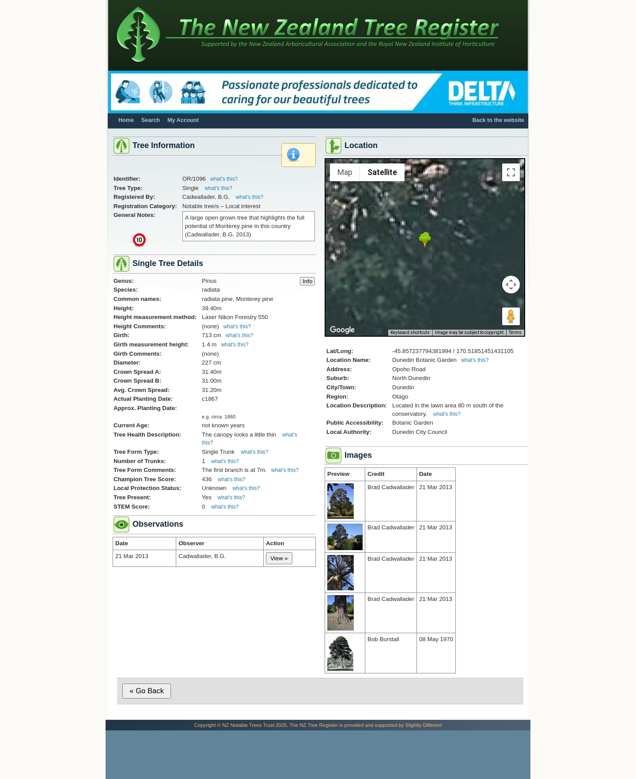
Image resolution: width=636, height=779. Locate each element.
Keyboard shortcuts (410, 332)
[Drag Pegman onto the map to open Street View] (511, 316)
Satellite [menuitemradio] (382, 172)
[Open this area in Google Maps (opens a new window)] (342, 330)
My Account (183, 120)
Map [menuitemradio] (344, 172)
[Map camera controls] (511, 284)
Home (126, 120)
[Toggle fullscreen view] (511, 172)
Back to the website (498, 120)
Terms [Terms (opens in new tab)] (515, 332)
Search (150, 120)
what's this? (224, 179)
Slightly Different (423, 725)
